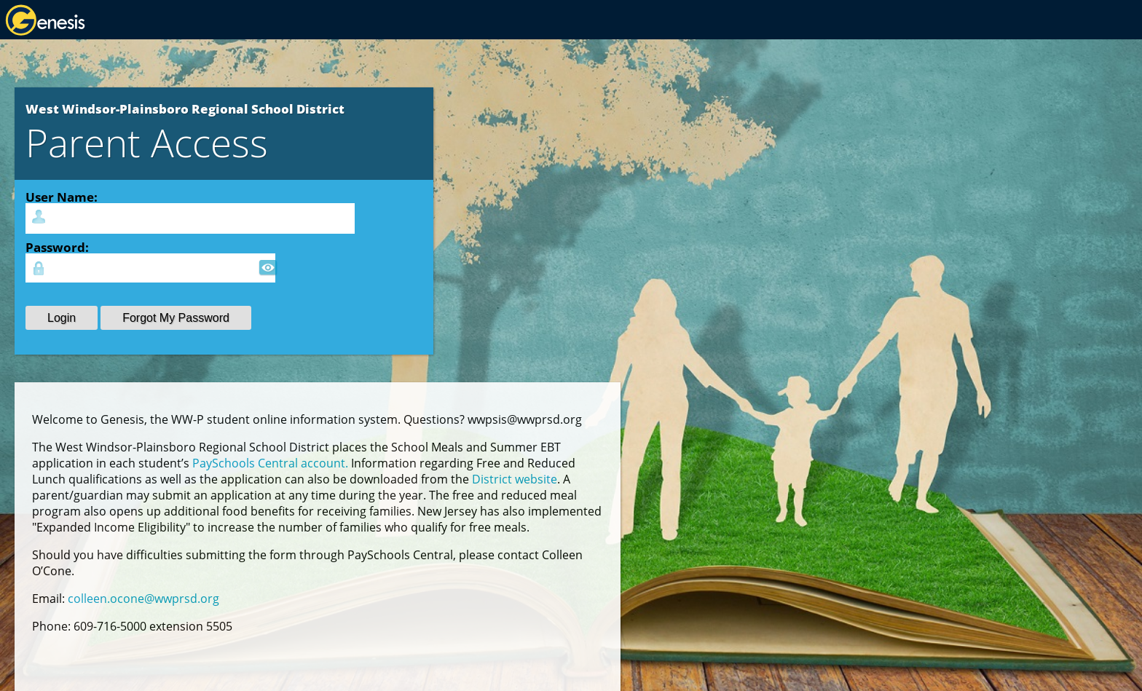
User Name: (61, 196)
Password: (57, 247)
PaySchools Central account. (270, 463)
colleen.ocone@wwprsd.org (143, 599)
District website (514, 479)
